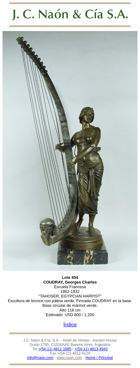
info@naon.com (40, 358)
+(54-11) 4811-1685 (54, 349)
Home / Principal (99, 358)
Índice (70, 324)
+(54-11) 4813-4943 (91, 349)
